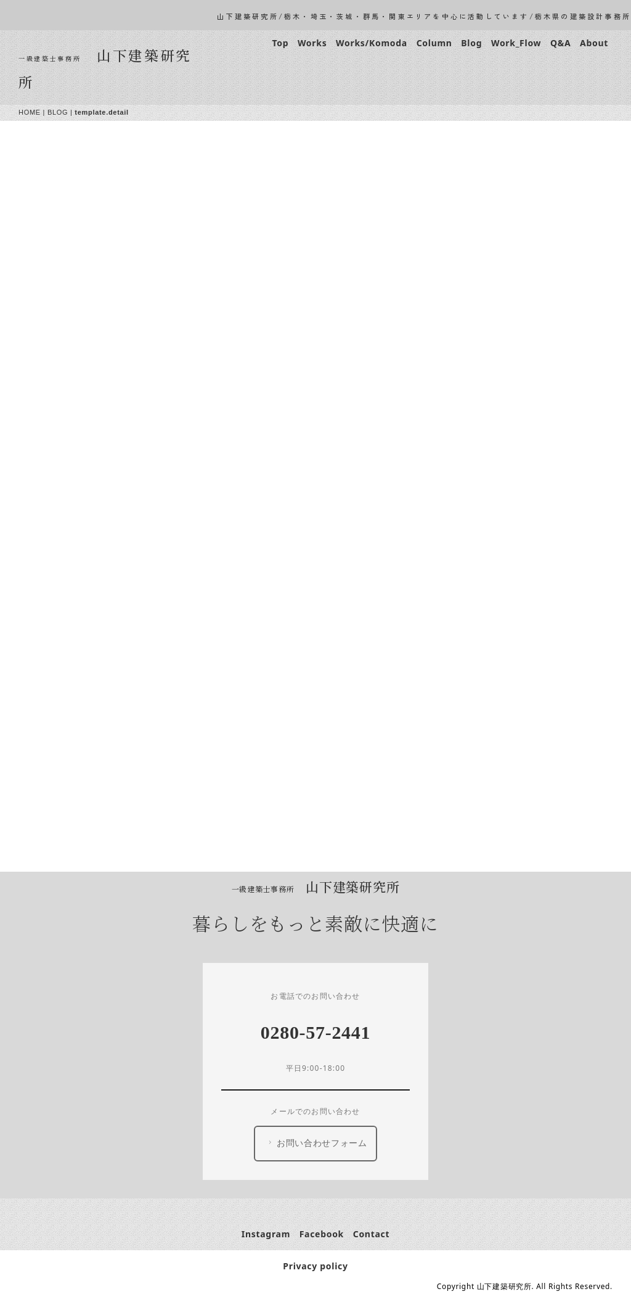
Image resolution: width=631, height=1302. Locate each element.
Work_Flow (516, 43)
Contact (371, 1234)
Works (312, 43)
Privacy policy (315, 1266)
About (594, 43)
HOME (29, 112)
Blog (471, 43)
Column (434, 43)
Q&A (560, 43)
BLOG (57, 112)
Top (280, 43)
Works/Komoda (371, 43)
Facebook (321, 1234)
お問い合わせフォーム (316, 1143)
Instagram (266, 1234)
